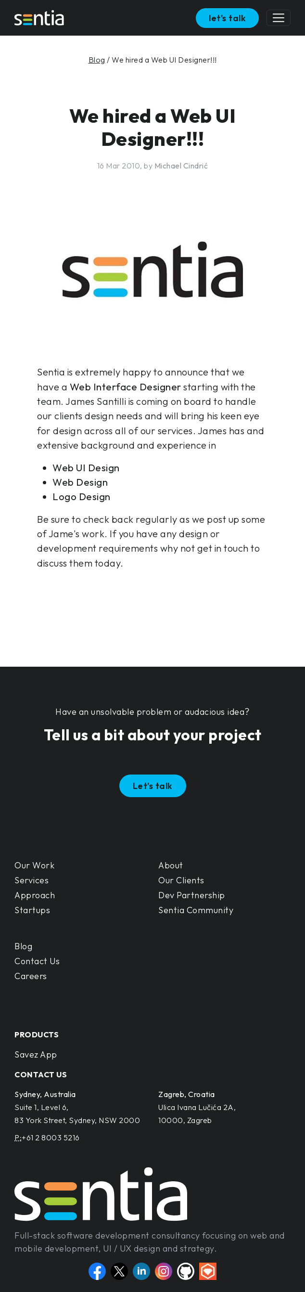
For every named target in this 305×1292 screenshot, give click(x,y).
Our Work (34, 865)
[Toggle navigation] (279, 18)
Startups (32, 910)
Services (31, 880)
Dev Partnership (191, 895)
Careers (30, 976)
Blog (97, 60)
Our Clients (181, 880)
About (170, 865)
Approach (34, 895)
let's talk (227, 18)
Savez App (35, 1054)
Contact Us (37, 961)
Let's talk (153, 785)
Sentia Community (195, 910)
